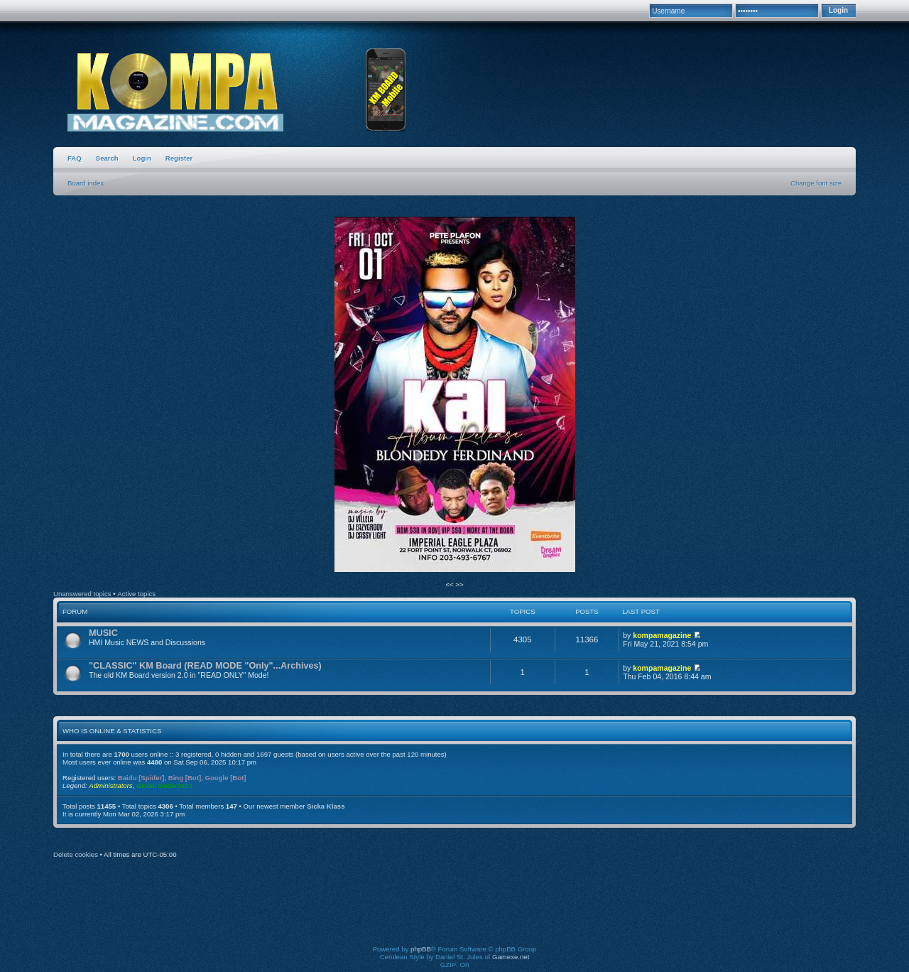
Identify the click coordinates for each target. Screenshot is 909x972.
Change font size (816, 183)
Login (142, 158)
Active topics (136, 594)
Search (107, 158)
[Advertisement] (454, 912)
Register (178, 158)
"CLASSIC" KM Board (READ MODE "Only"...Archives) (205, 666)
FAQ (74, 158)
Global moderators (164, 785)
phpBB (420, 949)
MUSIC (103, 633)
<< (450, 584)
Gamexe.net (510, 957)
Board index (85, 183)
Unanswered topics (82, 594)
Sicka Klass (325, 806)
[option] (454, 395)
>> (459, 584)
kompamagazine (662, 635)
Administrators (110, 785)
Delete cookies (75, 854)
